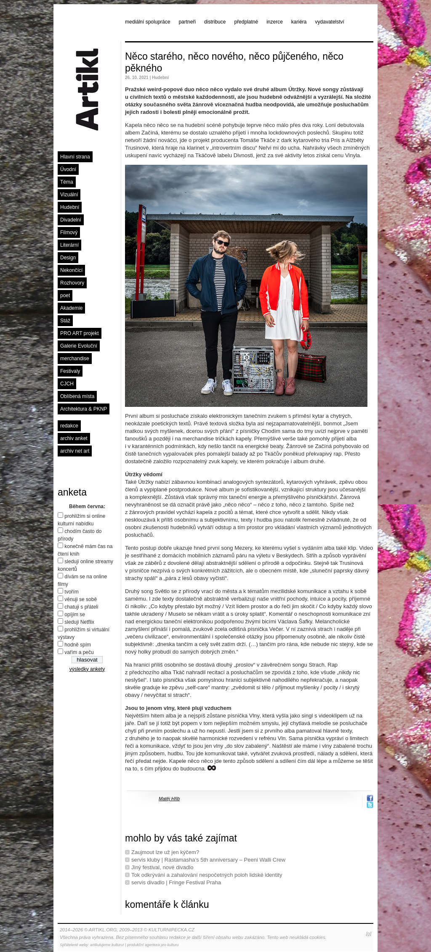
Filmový (68, 232)
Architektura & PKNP (83, 409)
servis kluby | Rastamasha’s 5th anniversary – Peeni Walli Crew (208, 860)
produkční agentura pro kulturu (153, 945)
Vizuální (69, 195)
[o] (368, 933)
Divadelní (70, 220)
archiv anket (74, 438)
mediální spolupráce (147, 22)
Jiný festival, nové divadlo (162, 867)
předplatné (246, 22)
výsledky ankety (87, 669)
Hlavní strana (75, 157)
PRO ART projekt (79, 333)
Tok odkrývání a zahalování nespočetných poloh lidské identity (206, 875)
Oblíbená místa (77, 396)
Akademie (71, 308)
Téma (66, 182)
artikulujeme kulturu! (107, 945)
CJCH (67, 384)
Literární (69, 245)
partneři (187, 22)
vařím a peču (78, 652)
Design (68, 258)
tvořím (71, 592)
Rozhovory (72, 283)
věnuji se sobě (80, 599)
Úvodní (68, 169)
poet (65, 295)
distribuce (215, 22)
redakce (69, 426)
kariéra (299, 22)
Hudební (69, 207)
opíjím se (74, 614)
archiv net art (74, 451)
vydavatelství (329, 22)
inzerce (274, 22)
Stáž (65, 321)
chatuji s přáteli (81, 607)
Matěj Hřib (169, 798)
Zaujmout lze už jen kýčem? (165, 852)
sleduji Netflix (79, 622)
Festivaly (70, 371)
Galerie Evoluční (78, 346)
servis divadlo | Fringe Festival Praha (176, 882)
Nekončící (71, 270)
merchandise (74, 358)
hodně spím (77, 645)
